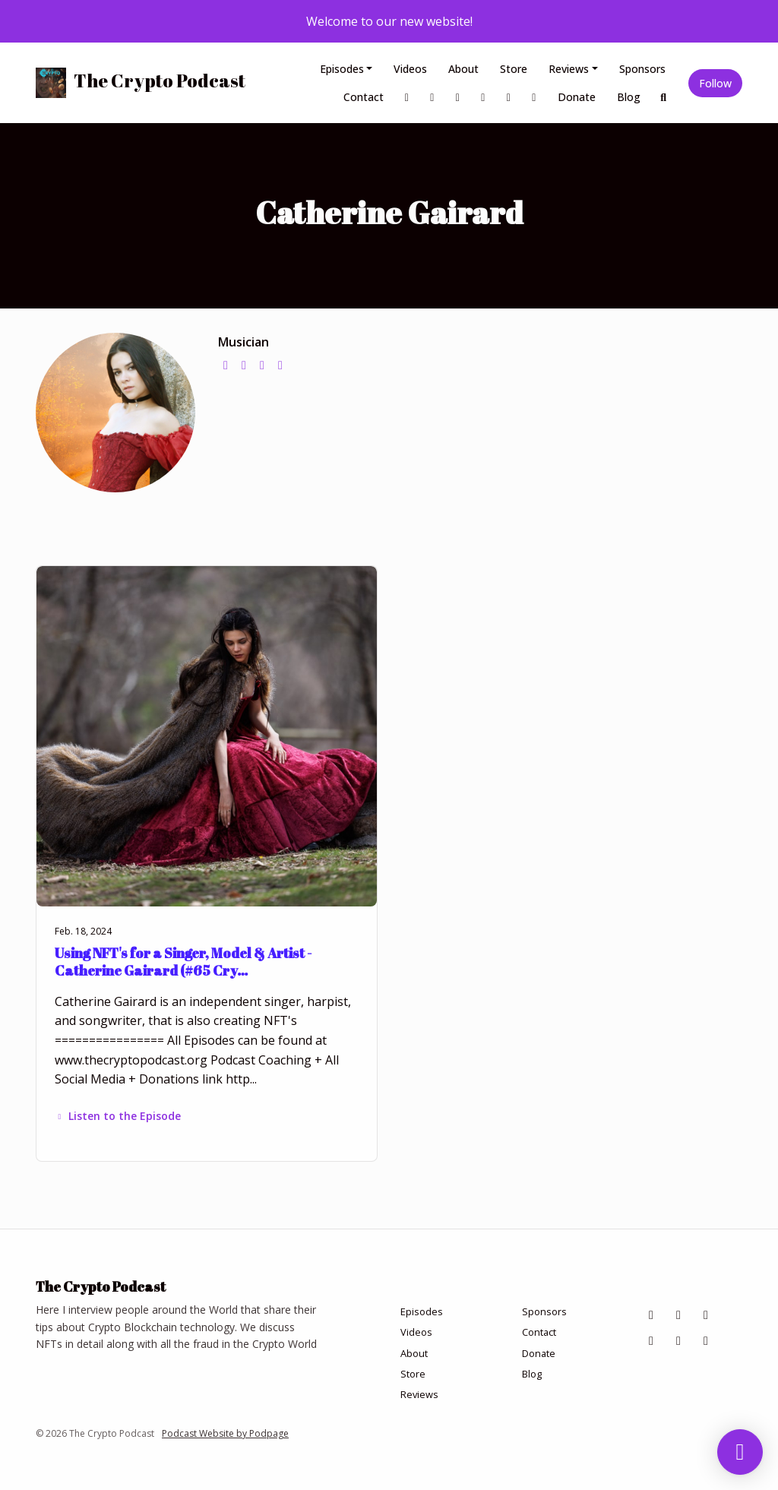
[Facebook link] (407, 97)
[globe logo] (225, 364)
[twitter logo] (243, 364)
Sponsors (642, 69)
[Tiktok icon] (651, 1340)
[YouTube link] (534, 97)
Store (513, 69)
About (463, 69)
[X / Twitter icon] (678, 1340)
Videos (410, 69)
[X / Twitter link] (509, 97)
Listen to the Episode (118, 1116)
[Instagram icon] (678, 1314)
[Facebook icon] (651, 1314)
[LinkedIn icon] (705, 1314)
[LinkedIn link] (458, 97)
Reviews (569, 69)
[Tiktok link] (483, 97)
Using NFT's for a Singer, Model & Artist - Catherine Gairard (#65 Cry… (183, 961)
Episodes (342, 69)
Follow (715, 83)
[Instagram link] (432, 97)
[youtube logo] (280, 364)
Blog (628, 97)
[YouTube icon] (705, 1340)
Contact (363, 97)
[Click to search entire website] (664, 97)
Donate (577, 97)
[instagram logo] (262, 364)
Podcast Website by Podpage (225, 1433)
